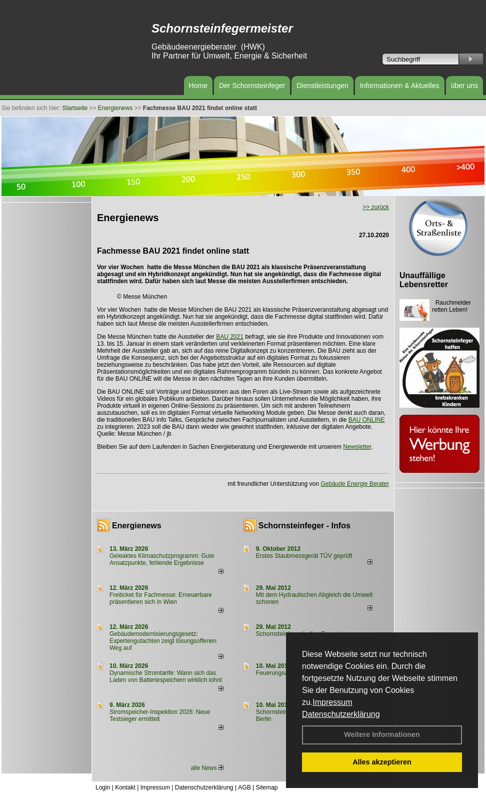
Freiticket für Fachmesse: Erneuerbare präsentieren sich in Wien (161, 598)
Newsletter (357, 446)
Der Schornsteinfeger (252, 86)
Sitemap (267, 787)
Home (198, 86)
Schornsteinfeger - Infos (304, 525)
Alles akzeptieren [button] (382, 762)
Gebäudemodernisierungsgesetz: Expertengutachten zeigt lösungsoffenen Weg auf (163, 640)
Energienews (137, 525)
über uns (464, 86)
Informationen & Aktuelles (400, 86)
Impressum (332, 702)
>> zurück (375, 207)
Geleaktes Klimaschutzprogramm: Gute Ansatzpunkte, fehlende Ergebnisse (162, 559)
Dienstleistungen (322, 86)
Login (103, 787)
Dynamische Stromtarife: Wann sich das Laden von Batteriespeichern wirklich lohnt (166, 676)
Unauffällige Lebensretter (424, 280)
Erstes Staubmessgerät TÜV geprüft (304, 555)
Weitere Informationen (382, 734)
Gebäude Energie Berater (354, 483)
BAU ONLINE (366, 419)
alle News (206, 767)
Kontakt (125, 787)
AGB (244, 787)
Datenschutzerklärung (341, 714)
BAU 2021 (230, 336)
